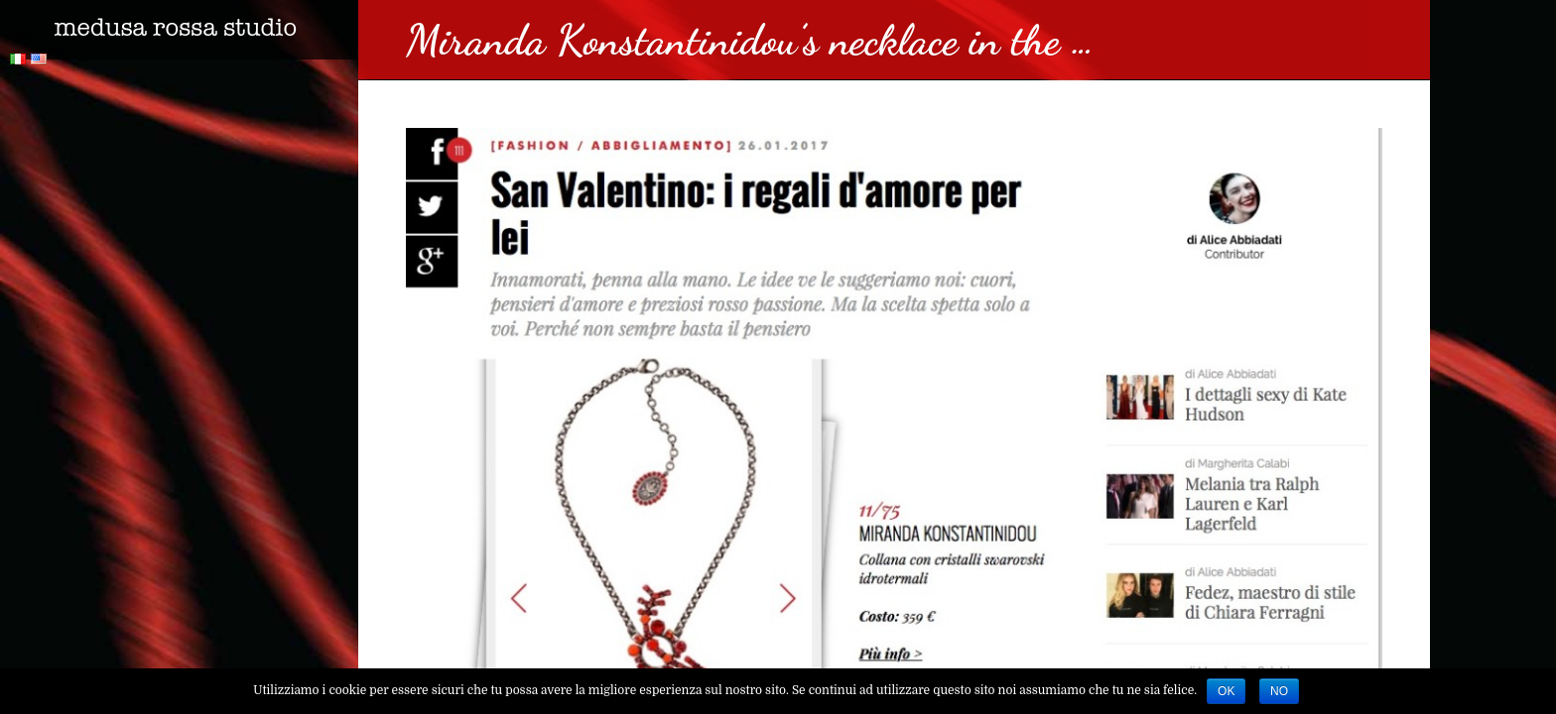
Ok (1226, 691)
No (1279, 691)
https (33, 145)
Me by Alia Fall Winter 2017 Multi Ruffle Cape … (158, 253)
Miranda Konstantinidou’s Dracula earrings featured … (174, 212)
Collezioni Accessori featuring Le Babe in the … (158, 280)
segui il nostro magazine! (123, 333)
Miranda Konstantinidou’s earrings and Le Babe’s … (171, 171)
